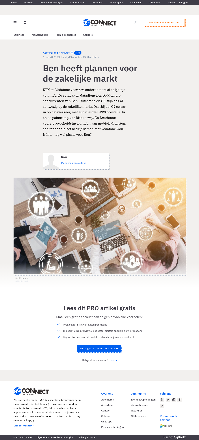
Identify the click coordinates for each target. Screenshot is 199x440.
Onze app (106, 421)
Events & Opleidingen (51, 2)
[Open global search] (25, 22)
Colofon (105, 416)
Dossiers (28, 2)
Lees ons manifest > (24, 425)
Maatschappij (40, 34)
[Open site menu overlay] (15, 22)
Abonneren (136, 2)
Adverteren (154, 2)
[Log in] (135, 22)
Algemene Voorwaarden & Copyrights (55, 437)
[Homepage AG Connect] (99, 22)
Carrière (88, 34)
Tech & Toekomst (65, 34)
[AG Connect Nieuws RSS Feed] (162, 406)
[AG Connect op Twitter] (162, 400)
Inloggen (183, 2)
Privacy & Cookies (88, 437)
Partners (172, 2)
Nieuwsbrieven (77, 2)
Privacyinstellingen (112, 427)
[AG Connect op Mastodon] (174, 400)
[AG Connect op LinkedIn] (168, 400)
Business (19, 34)
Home (14, 2)
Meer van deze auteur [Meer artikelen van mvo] (73, 163)
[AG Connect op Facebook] (179, 400)
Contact (105, 410)
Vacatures (97, 2)
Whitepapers (116, 2)
